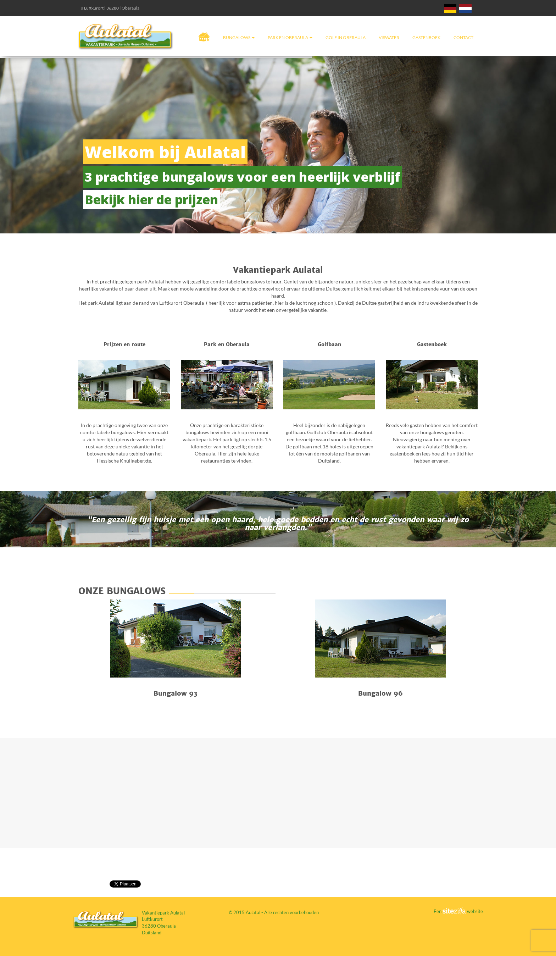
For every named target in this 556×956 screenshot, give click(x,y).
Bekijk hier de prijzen (151, 199)
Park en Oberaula (290, 37)
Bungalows (239, 37)
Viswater (389, 37)
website (474, 911)
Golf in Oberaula (346, 37)
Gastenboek (426, 37)
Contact (463, 37)
